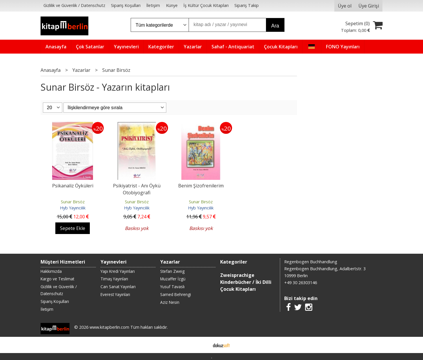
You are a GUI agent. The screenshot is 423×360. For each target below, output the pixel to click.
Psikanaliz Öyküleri (72, 185)
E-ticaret (202, 345)
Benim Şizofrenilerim (201, 185)
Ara (275, 26)
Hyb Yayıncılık (72, 208)
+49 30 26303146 (300, 282)
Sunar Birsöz (73, 201)
